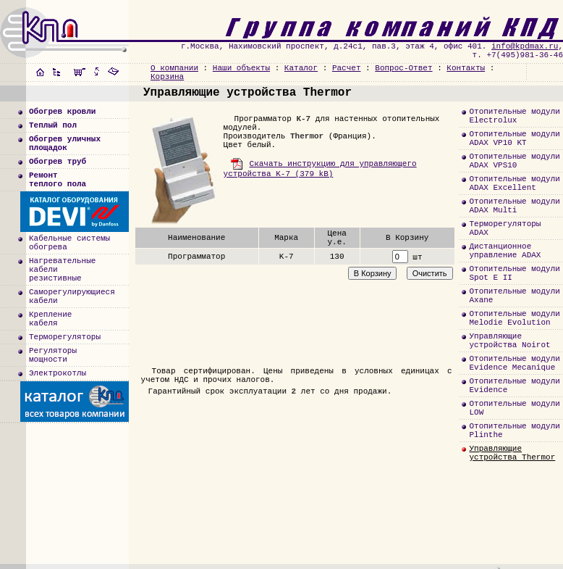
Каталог (301, 68)
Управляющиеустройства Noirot (509, 340)
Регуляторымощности (53, 355)
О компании (174, 68)
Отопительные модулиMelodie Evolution (514, 318)
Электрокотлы (57, 373)
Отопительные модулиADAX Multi (514, 206)
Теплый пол (53, 125)
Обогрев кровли (62, 111)
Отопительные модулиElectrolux (514, 116)
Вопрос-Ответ (403, 68)
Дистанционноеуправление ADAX (505, 250)
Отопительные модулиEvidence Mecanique (514, 363)
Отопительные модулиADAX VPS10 (514, 161)
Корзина (167, 76)
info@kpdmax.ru (524, 46)
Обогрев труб (57, 161)
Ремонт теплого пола (57, 179)
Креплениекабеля (50, 319)
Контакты (465, 68)
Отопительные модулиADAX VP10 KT (514, 138)
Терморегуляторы (65, 337)
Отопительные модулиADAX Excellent (514, 183)
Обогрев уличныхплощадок (65, 143)
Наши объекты (241, 68)
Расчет (346, 68)
